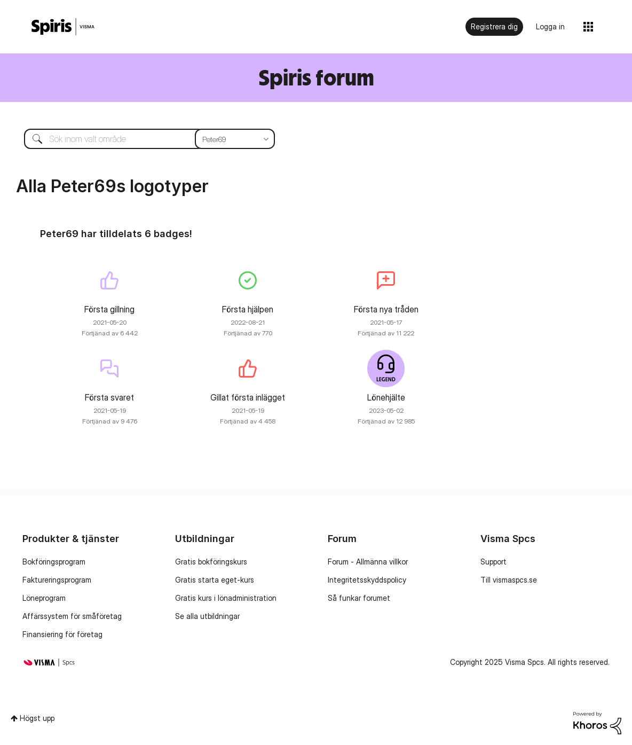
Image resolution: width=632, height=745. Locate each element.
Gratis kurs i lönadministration (225, 597)
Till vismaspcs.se (508, 579)
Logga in (550, 26)
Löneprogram (44, 597)
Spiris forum (316, 77)
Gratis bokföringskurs (211, 561)
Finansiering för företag (62, 634)
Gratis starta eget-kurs (214, 579)
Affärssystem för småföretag (72, 616)
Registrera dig (494, 26)
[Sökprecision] (235, 139)
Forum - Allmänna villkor (368, 561)
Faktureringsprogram (56, 579)
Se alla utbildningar (207, 616)
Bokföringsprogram (53, 561)
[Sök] (141, 139)
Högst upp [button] (37, 718)
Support (493, 561)
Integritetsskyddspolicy (367, 579)
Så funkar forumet (359, 597)
